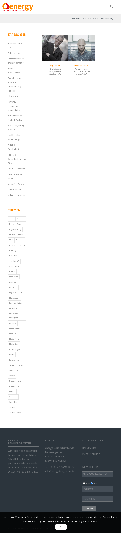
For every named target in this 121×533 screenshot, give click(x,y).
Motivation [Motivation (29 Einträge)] (13, 344)
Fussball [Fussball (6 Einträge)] (12, 245)
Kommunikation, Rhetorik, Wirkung (16, 118)
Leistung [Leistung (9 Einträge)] (12, 323)
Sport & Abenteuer (16, 169)
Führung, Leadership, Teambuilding (14, 106)
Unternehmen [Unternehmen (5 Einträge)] (15, 381)
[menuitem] (110, 7)
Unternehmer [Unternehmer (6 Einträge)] (14, 386)
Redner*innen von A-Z (16, 45)
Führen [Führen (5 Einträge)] (22, 245)
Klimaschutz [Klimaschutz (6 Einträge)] (14, 298)
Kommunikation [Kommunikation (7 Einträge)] (16, 303)
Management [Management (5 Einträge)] (14, 328)
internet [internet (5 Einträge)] (12, 282)
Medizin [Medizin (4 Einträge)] (12, 334)
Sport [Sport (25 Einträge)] (21, 365)
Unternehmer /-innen (15, 176)
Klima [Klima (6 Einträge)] (21, 293)
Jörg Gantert (55, 66)
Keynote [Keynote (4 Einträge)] (12, 293)
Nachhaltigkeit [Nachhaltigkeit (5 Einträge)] (15, 350)
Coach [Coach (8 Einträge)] (19, 224)
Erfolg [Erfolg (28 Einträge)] (20, 235)
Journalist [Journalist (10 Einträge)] (13, 287)
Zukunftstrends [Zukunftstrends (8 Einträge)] (15, 413)
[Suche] (110, 7)
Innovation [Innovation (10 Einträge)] (13, 277)
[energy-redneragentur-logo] (17, 7)
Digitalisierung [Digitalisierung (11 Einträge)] (15, 229)
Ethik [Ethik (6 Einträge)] (11, 240)
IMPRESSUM (89, 448)
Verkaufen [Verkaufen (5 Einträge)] (13, 397)
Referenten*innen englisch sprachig (16, 61)
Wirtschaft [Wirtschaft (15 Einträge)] (13, 402)
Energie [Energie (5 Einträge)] (12, 235)
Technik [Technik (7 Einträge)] (19, 371)
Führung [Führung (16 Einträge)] (12, 250)
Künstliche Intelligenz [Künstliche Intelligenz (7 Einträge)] (13, 316)
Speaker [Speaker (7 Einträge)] (12, 365)
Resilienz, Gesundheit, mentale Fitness (17, 159)
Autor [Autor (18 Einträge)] (11, 219)
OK (61, 527)
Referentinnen (14, 53)
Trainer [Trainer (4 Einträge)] (12, 376)
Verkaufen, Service (16, 184)
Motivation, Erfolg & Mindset (17, 127)
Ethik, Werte (13, 96)
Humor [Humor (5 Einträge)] (12, 272)
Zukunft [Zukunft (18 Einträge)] (12, 407)
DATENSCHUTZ (91, 454)
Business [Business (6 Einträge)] (20, 219)
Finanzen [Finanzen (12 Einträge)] (20, 240)
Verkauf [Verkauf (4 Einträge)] (12, 392)
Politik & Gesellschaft (13, 147)
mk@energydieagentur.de (59, 471)
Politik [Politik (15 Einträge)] (11, 355)
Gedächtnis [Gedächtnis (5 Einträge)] (14, 256)
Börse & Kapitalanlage (14, 70)
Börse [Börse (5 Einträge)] (11, 224)
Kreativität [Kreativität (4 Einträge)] (13, 308)
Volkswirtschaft (15, 189)
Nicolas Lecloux (81, 66)
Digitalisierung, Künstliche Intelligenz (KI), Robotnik (14, 84)
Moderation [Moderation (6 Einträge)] (14, 339)
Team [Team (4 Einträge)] (11, 371)
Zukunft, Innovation (17, 195)
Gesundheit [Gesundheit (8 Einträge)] (14, 266)
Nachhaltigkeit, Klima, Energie (14, 137)
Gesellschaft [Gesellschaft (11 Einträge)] (14, 261)
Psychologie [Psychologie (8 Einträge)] (14, 360)
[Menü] (117, 7)
